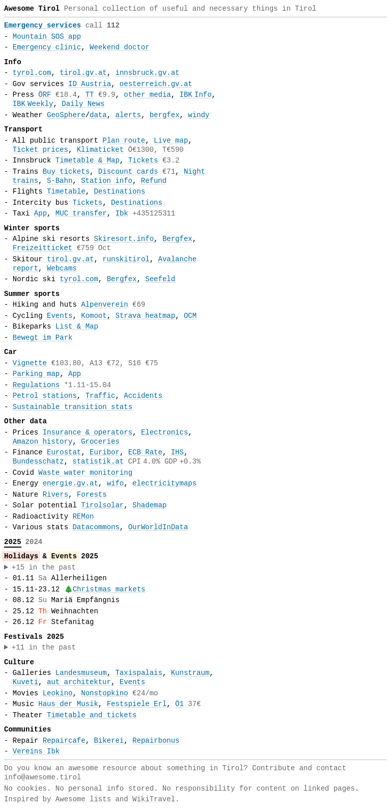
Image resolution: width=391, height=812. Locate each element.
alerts (128, 115)
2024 (34, 542)
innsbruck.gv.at (147, 73)
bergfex (165, 115)
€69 (138, 305)
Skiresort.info (124, 239)
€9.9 (107, 95)
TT (90, 95)
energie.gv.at (70, 483)
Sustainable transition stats (72, 407)
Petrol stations (45, 396)
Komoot (93, 316)
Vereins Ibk (36, 751)
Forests (92, 495)
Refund (153, 181)
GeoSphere (66, 115)
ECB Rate (145, 452)
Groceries (100, 442)
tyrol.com (32, 73)
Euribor (105, 452)
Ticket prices (40, 150)
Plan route (123, 141)
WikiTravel (153, 799)
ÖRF (44, 95)
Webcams (62, 268)
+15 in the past (44, 567)
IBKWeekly (33, 104)
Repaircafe (64, 741)
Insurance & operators (87, 432)
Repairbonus (155, 741)
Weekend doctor (120, 47)
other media (147, 95)
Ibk (122, 213)
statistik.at (98, 461)
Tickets (143, 160)
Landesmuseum (81, 673)
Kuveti (25, 682)
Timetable (66, 191)
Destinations (119, 191)
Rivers (55, 495)
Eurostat (64, 452)
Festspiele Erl (137, 704)
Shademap (149, 505)
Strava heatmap (146, 316)
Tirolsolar (102, 505)
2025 (12, 542)
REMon (83, 516)
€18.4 (66, 95)
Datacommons (95, 527)
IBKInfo (196, 95)
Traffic (101, 396)
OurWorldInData (158, 527)
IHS (177, 452)
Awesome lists (83, 799)
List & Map (76, 326)
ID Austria (89, 84)
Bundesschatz (38, 461)
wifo (115, 483)
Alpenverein (104, 305)
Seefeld (160, 279)
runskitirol (125, 259)
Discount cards (128, 172)
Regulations (36, 385)
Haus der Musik (68, 704)
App (40, 213)
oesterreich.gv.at (156, 84)
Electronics (164, 432)
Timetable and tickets (91, 715)
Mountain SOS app (47, 37)
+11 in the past (44, 647)
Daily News (83, 104)
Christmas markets (109, 589)
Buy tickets (66, 172)
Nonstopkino (104, 693)
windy (198, 115)
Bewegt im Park (43, 338)
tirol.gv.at (83, 73)
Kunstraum (190, 673)
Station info (106, 181)
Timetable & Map (87, 160)
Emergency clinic (47, 47)
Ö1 (179, 704)
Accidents (143, 396)
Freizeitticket (43, 248)
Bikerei (109, 741)
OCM (190, 316)
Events (59, 316)
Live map (171, 141)
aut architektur (79, 682)
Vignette (30, 363)
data (98, 115)
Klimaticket (100, 150)
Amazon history (43, 442)
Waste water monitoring (85, 473)
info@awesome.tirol (42, 777)
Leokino (58, 693)
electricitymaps (164, 483)
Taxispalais (138, 673)
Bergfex (177, 239)
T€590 (173, 150)
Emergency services (42, 25)
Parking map (36, 374)
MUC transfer (81, 213)
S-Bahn (59, 181)
